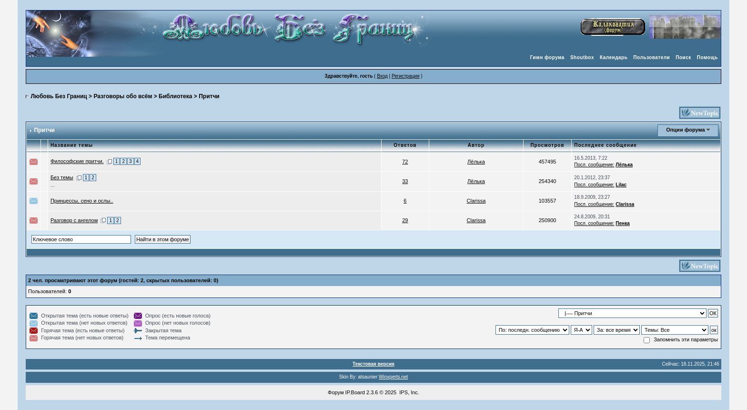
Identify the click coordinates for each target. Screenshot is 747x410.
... (52, 185)
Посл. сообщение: (594, 164)
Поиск (683, 57)
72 (405, 161)
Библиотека (175, 96)
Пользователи (651, 57)
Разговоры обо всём (122, 96)
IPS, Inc (408, 392)
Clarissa (476, 201)
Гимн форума (547, 57)
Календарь (613, 57)
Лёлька (476, 161)
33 (405, 181)
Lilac (621, 184)
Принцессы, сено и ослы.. (81, 201)
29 (405, 220)
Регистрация (405, 76)
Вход (382, 76)
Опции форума (685, 130)
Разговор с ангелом (74, 220)
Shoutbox (582, 57)
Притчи (209, 96)
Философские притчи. (77, 161)
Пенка (622, 223)
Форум (335, 392)
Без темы (61, 177)
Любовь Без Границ (58, 96)
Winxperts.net (393, 376)
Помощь (707, 57)
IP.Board (355, 392)
